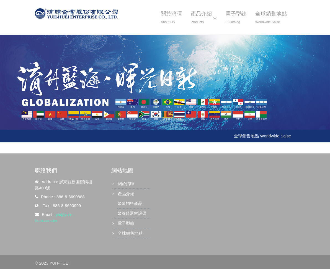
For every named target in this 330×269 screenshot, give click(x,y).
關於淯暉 (126, 183)
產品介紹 (126, 193)
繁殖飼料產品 (129, 203)
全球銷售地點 (130, 233)
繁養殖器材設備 (131, 213)
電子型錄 (126, 223)
